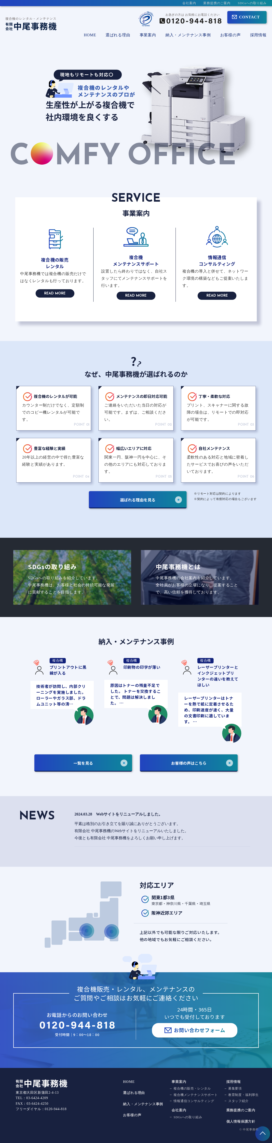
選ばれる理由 (118, 35)
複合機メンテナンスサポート (196, 1095)
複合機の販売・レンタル (192, 1088)
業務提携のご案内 (216, 3)
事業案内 (179, 1082)
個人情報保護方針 (240, 1121)
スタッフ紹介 (238, 1101)
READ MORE (55, 293)
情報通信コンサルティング (194, 1101)
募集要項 (235, 1088)
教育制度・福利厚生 (243, 1095)
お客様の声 (230, 35)
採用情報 (258, 35)
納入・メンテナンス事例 (188, 35)
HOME (90, 35)
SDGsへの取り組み (252, 3)
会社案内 (189, 3)
